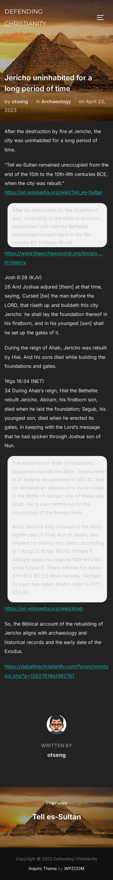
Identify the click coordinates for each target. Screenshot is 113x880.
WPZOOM (74, 868)
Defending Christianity (25, 17)
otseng (20, 101)
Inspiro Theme (43, 868)
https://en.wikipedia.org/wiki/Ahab (44, 608)
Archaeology (56, 101)
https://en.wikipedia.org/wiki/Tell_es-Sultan (53, 192)
